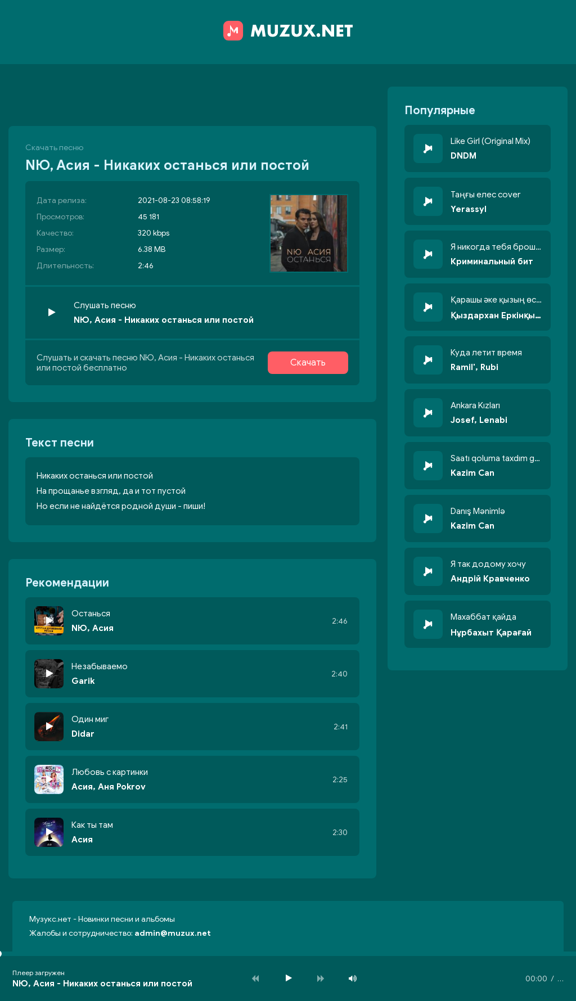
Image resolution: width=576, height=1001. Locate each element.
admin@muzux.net (172, 933)
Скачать (308, 362)
